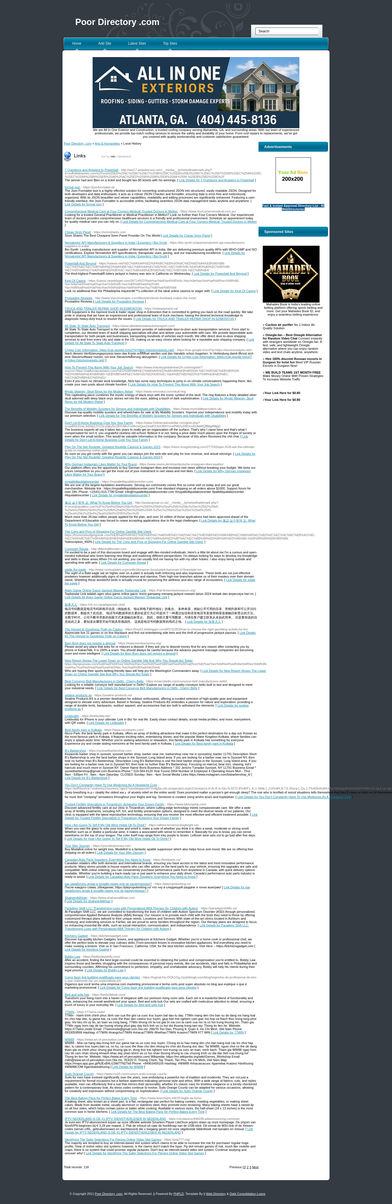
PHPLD (178, 1193)
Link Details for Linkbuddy (106, 722)
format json (72, 187)
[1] (244, 1167)
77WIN (69, 1012)
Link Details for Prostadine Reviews (119, 301)
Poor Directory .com (117, 22)
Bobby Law (72, 956)
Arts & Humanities (107, 143)
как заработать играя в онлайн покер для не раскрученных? (108, 884)
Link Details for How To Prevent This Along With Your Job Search (175, 384)
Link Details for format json (83, 204)
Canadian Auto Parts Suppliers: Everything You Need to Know (107, 859)
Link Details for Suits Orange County (187, 1091)
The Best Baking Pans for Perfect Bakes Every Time (101, 1098)
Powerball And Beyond (80, 263)
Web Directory (216, 1193)
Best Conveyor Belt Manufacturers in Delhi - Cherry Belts (104, 681)
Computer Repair (77, 549)
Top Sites (170, 43)
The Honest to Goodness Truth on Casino (93, 629)
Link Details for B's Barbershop (86, 778)
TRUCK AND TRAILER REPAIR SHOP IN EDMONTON (103, 308)
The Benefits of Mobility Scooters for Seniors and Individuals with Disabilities (117, 409)
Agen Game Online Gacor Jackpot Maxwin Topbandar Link (105, 590)
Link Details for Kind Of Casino (234, 291)
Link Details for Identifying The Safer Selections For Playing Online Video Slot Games (145, 1153)
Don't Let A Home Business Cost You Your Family (99, 422)
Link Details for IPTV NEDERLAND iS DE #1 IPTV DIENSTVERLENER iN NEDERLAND (159, 1130)
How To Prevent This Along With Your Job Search (99, 367)
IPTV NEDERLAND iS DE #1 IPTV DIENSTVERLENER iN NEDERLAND (115, 1118)
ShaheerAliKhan (76, 897)
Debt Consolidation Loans (247, 1193)
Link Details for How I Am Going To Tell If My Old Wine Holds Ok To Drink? (117, 838)
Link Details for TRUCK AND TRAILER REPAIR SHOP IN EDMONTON (184, 318)
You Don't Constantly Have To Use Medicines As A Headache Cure (111, 785)
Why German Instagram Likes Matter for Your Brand (101, 464)
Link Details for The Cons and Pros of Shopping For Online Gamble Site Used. (149, 541)
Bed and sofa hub (77, 994)
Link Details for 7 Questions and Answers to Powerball (216, 180)
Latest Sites (137, 43)
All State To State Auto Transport (87, 326)
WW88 (69, 1039)
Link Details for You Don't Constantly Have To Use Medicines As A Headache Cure (294, 797)
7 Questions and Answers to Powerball (91, 170)
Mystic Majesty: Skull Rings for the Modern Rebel (99, 391)
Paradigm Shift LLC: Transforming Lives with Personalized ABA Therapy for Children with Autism (131, 908)
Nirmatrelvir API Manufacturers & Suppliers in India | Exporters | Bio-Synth (116, 242)
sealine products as (78, 695)
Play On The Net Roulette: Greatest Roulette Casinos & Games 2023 (112, 447)
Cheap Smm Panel (78, 232)
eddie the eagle (75, 569)
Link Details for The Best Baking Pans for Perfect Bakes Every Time (158, 1111)
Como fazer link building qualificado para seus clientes (102, 977)
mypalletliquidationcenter (82, 481)
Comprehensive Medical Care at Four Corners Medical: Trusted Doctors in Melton (121, 211)
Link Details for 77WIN (228, 1032)
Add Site (104, 43)
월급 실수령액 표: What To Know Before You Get (98, 502)
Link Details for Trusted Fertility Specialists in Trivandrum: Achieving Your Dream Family (161, 816)
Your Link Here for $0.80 (282, 393)
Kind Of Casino (75, 280)
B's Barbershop (75, 750)
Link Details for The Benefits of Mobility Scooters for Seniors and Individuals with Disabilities (162, 415)
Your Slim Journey (77, 845)
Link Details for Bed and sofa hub (140, 1005)
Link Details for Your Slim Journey (120, 852)
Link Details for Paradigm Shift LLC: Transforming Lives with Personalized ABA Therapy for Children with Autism (157, 927)
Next (255, 1167)
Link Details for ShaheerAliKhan (88, 901)
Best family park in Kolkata (83, 730)
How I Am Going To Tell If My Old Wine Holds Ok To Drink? (105, 825)
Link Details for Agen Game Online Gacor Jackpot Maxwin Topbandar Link (116, 597)
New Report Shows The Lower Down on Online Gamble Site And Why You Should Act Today (129, 660)
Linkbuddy (72, 716)
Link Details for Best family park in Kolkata (204, 743)
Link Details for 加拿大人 (204, 621)
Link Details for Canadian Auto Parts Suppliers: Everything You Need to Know (141, 876)
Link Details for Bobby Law (105, 970)
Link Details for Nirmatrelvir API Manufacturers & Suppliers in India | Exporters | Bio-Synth (155, 254)
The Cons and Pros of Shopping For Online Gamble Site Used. (108, 531)
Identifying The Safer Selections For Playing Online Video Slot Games (113, 1139)
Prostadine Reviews (78, 298)
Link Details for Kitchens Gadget (87, 949)
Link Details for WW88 (127, 1066)
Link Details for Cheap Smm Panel (186, 235)
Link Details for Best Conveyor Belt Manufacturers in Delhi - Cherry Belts (147, 688)
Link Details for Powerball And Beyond (220, 273)
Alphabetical (124, 156)
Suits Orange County (79, 1074)
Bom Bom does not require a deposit (90, 643)
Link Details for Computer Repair (123, 562)
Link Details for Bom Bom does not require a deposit (139, 653)
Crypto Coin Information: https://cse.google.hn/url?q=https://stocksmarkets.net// (119, 350)
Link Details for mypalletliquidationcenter (120, 495)
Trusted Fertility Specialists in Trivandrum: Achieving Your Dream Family (114, 804)
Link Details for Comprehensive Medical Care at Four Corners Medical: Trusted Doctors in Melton (189, 221)
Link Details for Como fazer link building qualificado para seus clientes (148, 987)
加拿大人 (71, 604)
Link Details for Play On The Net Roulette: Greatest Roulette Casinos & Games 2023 (160, 455)
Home (76, 43)
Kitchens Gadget (76, 936)
